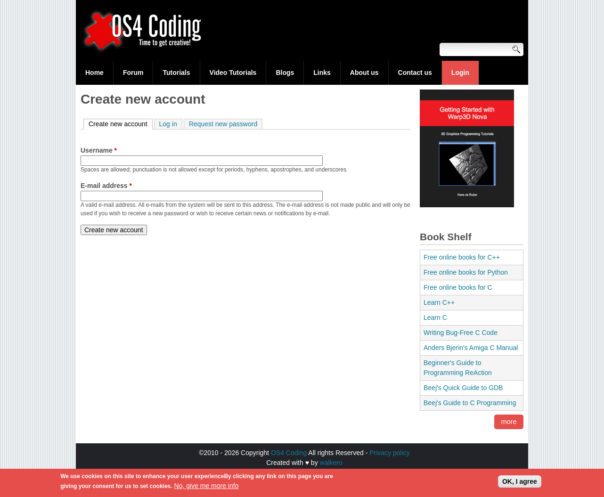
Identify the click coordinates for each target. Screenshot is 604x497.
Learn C (435, 317)
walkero (331, 462)
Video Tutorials (233, 72)
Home (94, 72)
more (509, 422)
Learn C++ (439, 302)
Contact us (415, 72)
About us (364, 72)
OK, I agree (519, 484)
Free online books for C (458, 287)
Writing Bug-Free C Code (461, 332)
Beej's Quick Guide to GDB (463, 387)
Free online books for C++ (462, 257)
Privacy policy (389, 452)
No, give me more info (206, 488)
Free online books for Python (466, 272)
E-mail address (106, 185)
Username (99, 150)
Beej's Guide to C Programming (470, 403)
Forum (133, 72)
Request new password (223, 124)
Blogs (285, 72)
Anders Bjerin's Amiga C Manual (471, 347)
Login (460, 72)
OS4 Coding (289, 452)
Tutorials (176, 72)
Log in (168, 124)
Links (322, 72)
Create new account (121, 123)
